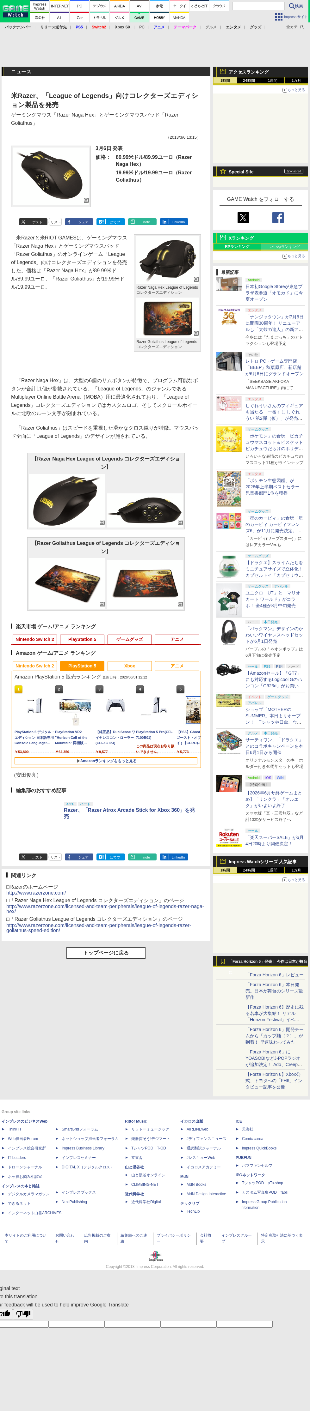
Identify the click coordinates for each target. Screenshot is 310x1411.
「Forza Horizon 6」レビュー (274, 974)
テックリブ (189, 1203)
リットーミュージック (150, 1129)
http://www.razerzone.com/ (36, 892)
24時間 (249, 80)
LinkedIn (178, 222)
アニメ (177, 639)
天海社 (247, 1129)
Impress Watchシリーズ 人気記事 (263, 861)
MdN (184, 1176)
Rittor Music (136, 1121)
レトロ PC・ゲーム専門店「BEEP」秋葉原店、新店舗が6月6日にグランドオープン (274, 367)
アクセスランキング (249, 72)
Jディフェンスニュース (206, 1139)
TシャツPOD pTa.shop (262, 1183)
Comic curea (252, 1139)
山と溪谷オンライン (148, 1175)
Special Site (241, 171)
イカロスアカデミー (204, 1167)
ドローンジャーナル (25, 1167)
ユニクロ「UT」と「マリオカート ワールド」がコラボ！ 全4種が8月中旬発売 (272, 599)
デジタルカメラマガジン (29, 1194)
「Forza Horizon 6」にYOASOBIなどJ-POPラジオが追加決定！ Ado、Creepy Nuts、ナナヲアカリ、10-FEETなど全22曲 (273, 1064)
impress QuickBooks (259, 1148)
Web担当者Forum (23, 1139)
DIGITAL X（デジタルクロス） (88, 1167)
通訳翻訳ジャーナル (204, 1148)
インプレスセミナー (79, 1157)
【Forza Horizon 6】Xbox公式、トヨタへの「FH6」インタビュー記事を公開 (273, 1080)
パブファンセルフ (257, 1165)
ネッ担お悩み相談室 (25, 1176)
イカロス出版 (191, 1121)
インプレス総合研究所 (27, 1148)
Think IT (15, 1129)
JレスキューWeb (201, 1157)
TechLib (193, 1211)
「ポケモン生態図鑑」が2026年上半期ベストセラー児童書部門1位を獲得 (272, 487)
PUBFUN (243, 1157)
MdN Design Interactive (206, 1194)
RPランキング (237, 246)
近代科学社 (134, 1194)
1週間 (273, 80)
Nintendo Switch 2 (35, 639)
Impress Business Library (83, 1148)
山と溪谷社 (134, 1167)
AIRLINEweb (197, 1129)
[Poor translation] (23, 1314)
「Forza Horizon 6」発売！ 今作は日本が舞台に (268, 963)
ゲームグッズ (129, 639)
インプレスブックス (79, 1192)
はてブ (115, 222)
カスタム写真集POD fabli (265, 1192)
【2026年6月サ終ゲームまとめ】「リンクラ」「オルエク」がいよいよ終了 (273, 799)
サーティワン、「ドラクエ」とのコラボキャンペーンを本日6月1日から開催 (274, 746)
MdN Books (196, 1184)
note (146, 222)
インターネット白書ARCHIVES (34, 1213)
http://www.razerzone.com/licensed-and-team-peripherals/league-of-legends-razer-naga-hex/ (105, 909)
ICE (239, 1121)
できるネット (19, 1203)
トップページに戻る (106, 953)
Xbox (129, 665)
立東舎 (137, 1157)
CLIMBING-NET (144, 1184)
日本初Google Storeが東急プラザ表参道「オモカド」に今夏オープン (274, 293)
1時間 (225, 80)
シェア (83, 222)
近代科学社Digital (146, 1202)
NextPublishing (74, 1202)
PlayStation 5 (82, 639)
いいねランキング (285, 246)
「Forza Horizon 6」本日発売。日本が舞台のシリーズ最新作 (274, 991)
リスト (56, 222)
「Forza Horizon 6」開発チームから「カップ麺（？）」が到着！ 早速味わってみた (274, 1036)
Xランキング (241, 238)
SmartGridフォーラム (80, 1129)
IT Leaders (17, 1157)
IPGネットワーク (250, 1175)
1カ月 (296, 80)
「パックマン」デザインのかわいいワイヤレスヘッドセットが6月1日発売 (274, 635)
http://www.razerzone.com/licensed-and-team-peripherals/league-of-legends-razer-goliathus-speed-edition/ (98, 928)
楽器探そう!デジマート (150, 1139)
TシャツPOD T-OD (148, 1148)
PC (142, 27)
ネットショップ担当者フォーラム (90, 1139)
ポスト (37, 222)
